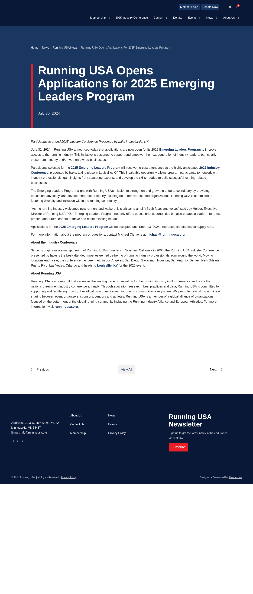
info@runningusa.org (34, 550)
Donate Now (210, 6)
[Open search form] (230, 7)
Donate (177, 17)
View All (126, 474)
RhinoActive (235, 587)
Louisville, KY (107, 370)
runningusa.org (66, 412)
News (111, 520)
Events (112, 529)
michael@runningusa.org (166, 340)
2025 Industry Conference (131, 17)
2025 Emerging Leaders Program (95, 273)
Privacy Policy (117, 538)
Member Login (189, 6)
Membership (78, 538)
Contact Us (77, 529)
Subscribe (178, 552)
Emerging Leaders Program (180, 255)
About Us (76, 520)
